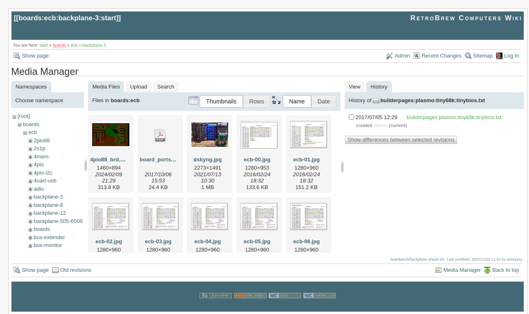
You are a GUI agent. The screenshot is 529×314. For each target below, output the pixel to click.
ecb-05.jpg (257, 241)
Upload (138, 87)
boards (59, 45)
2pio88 (41, 140)
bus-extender (49, 237)
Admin (402, 56)
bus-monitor (47, 245)
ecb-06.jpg (306, 241)
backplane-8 (48, 205)
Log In (511, 56)
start (44, 45)
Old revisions (75, 269)
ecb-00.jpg (257, 159)
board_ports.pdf (160, 159)
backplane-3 (94, 45)
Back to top (505, 269)
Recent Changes (442, 56)
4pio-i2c (42, 173)
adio (38, 189)
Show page (35, 56)
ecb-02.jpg (108, 241)
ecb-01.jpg (306, 159)
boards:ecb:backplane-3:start (68, 18)
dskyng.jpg (207, 159)
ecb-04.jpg (207, 241)
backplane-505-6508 (58, 221)
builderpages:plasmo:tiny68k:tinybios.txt (432, 100)
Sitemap (483, 56)
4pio (38, 164)
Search (165, 87)
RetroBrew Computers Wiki (466, 18)
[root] (23, 116)
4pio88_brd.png (110, 159)
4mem (40, 156)
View (354, 87)
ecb (74, 45)
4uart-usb (44, 180)
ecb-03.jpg (158, 241)
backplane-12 (49, 213)
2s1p (39, 148)
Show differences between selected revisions (401, 140)
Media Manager (462, 269)
